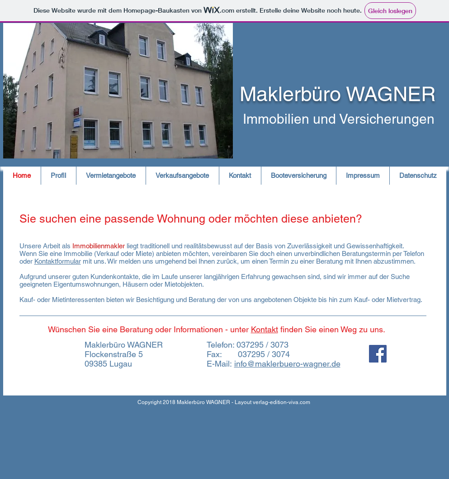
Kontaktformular (57, 261)
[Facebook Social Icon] (378, 354)
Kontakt (264, 329)
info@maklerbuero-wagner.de (287, 363)
